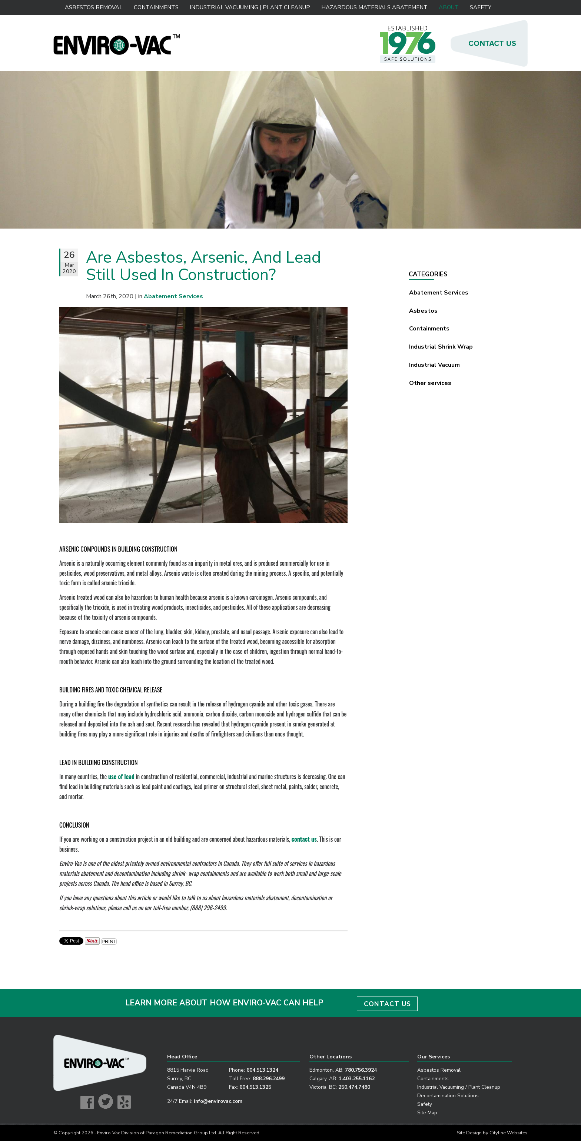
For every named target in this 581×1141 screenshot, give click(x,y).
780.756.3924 (361, 1070)
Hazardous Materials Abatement (374, 7)
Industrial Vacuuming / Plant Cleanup (458, 1087)
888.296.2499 (269, 1078)
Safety (480, 7)
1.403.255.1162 (357, 1078)
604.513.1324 (262, 1070)
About (449, 7)
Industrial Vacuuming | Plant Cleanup (249, 7)
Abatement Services (438, 293)
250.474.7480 (354, 1087)
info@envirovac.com (218, 1101)
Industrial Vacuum (434, 365)
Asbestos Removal (94, 7)
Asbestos (423, 311)
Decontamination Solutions (448, 1095)
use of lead (121, 776)
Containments (156, 7)
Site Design (469, 1133)
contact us (304, 839)
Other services (430, 383)
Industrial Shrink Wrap (441, 347)
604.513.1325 (255, 1087)
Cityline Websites (508, 1133)
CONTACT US (387, 1003)
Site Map (427, 1112)
